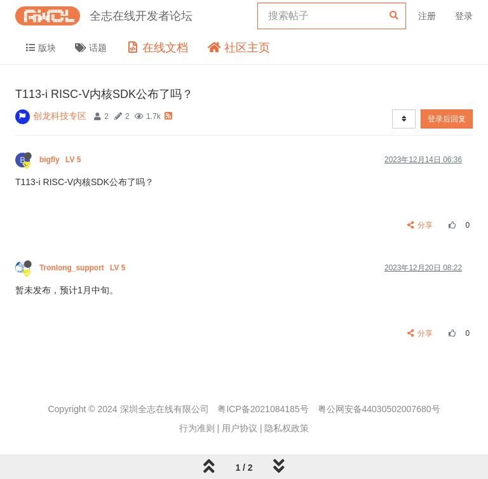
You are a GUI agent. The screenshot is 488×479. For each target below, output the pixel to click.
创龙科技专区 (59, 116)
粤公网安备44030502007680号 (379, 409)
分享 (420, 225)
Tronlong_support (83, 267)
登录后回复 (447, 119)
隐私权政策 (286, 428)
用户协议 (239, 428)
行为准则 (197, 428)
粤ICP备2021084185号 (262, 409)
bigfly (61, 159)
